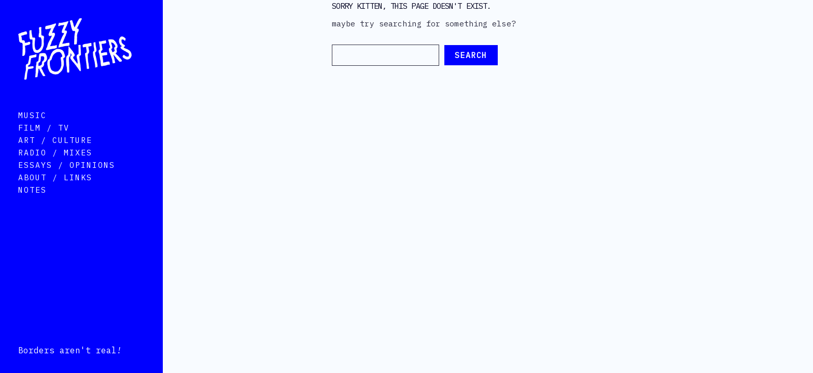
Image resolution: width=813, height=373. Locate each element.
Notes (32, 204)
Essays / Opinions (66, 179)
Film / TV (43, 142)
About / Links (55, 192)
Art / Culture (55, 155)
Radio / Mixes (55, 167)
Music (32, 130)
